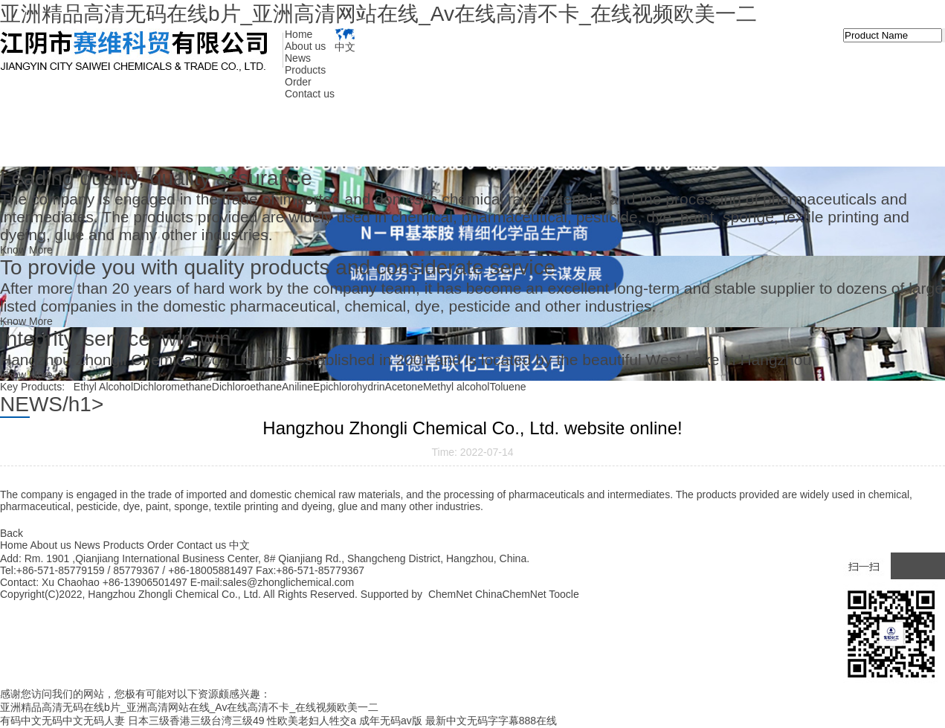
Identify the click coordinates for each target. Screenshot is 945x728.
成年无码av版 (390, 721)
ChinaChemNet (510, 594)
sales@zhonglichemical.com (288, 582)
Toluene (507, 387)
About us (305, 46)
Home (298, 34)
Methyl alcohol (456, 387)
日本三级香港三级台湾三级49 (196, 721)
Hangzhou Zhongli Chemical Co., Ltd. (175, 594)
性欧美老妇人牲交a (311, 721)
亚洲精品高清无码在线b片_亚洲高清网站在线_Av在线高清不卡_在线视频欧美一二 (378, 13)
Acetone (404, 387)
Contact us (310, 94)
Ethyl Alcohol (103, 387)
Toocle (563, 594)
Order (298, 82)
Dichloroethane (247, 387)
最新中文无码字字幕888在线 (491, 721)
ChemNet (450, 594)
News (298, 58)
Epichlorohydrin (349, 387)
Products (305, 70)
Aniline (297, 387)
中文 (345, 40)
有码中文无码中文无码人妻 (62, 721)
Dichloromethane (172, 387)
